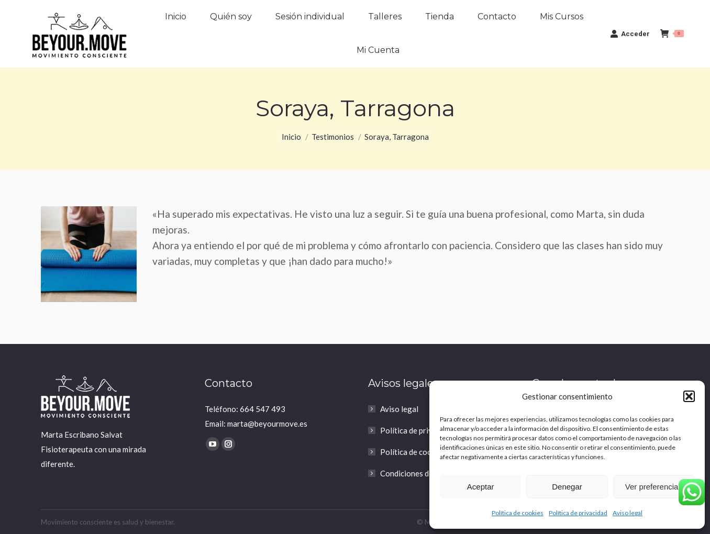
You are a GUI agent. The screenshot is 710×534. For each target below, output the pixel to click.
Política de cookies (517, 513)
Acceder (630, 33)
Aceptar (480, 486)
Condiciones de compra (420, 473)
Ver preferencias (653, 486)
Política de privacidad (578, 513)
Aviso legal (627, 513)
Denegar (567, 486)
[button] (689, 396)
